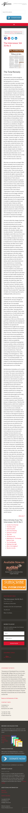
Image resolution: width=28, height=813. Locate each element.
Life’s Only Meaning (12, 530)
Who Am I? (21, 516)
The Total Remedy (11, 542)
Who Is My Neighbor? (12, 546)
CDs (3, 742)
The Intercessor (16, 31)
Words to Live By (11, 548)
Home (11, 31)
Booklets (4, 739)
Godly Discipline (11, 528)
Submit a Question (5, 795)
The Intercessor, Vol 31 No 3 (13, 44)
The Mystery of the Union (10, 603)
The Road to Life (11, 536)
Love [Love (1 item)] (4, 657)
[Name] (14, 633)
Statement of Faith (7, 668)
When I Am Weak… (8, 612)
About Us (3, 790)
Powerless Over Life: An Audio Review (13, 606)
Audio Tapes (5, 740)
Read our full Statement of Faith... (9, 698)
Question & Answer (12, 532)
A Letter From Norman (12, 525)
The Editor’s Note (11, 526)
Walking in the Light (12, 544)
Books (3, 737)
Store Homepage (6, 735)
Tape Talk (9, 534)
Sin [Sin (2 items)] (7, 656)
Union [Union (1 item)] (10, 657)
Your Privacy (4, 792)
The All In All (7, 609)
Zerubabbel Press (14, 5)
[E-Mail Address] (14, 638)
